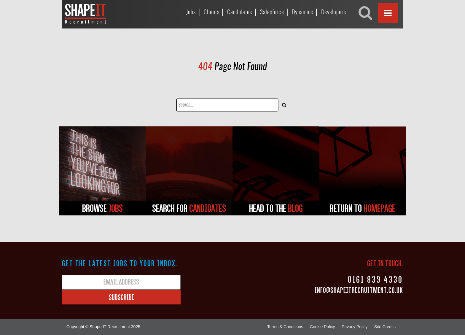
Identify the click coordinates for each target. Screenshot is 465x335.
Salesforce (272, 12)
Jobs (191, 12)
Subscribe (121, 297)
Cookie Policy (322, 326)
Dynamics (302, 12)
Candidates (239, 12)
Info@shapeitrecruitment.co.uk (359, 290)
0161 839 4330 (375, 279)
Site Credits (385, 326)
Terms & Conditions (285, 326)
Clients (211, 12)
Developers (333, 12)
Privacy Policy (354, 326)
